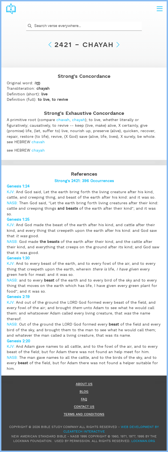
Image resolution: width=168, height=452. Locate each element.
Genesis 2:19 (18, 296)
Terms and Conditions (84, 414)
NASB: (13, 203)
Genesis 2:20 (18, 341)
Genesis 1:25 (18, 219)
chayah (78, 120)
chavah (63, 120)
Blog (84, 391)
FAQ (84, 399)
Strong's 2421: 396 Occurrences (84, 181)
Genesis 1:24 (18, 186)
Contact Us (84, 407)
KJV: (11, 192)
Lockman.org (143, 441)
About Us (84, 384)
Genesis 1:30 (18, 258)
